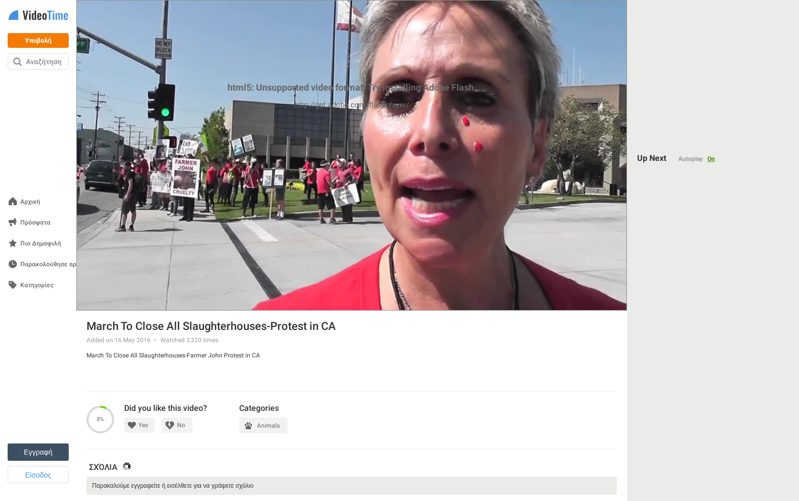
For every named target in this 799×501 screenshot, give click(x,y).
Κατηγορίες (36, 285)
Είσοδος (38, 475)
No (181, 425)
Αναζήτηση (44, 62)
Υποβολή (38, 40)
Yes (143, 425)
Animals (268, 425)
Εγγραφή (38, 452)
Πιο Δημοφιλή (40, 243)
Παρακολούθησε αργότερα (58, 264)
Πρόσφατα (35, 222)
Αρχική (30, 202)
